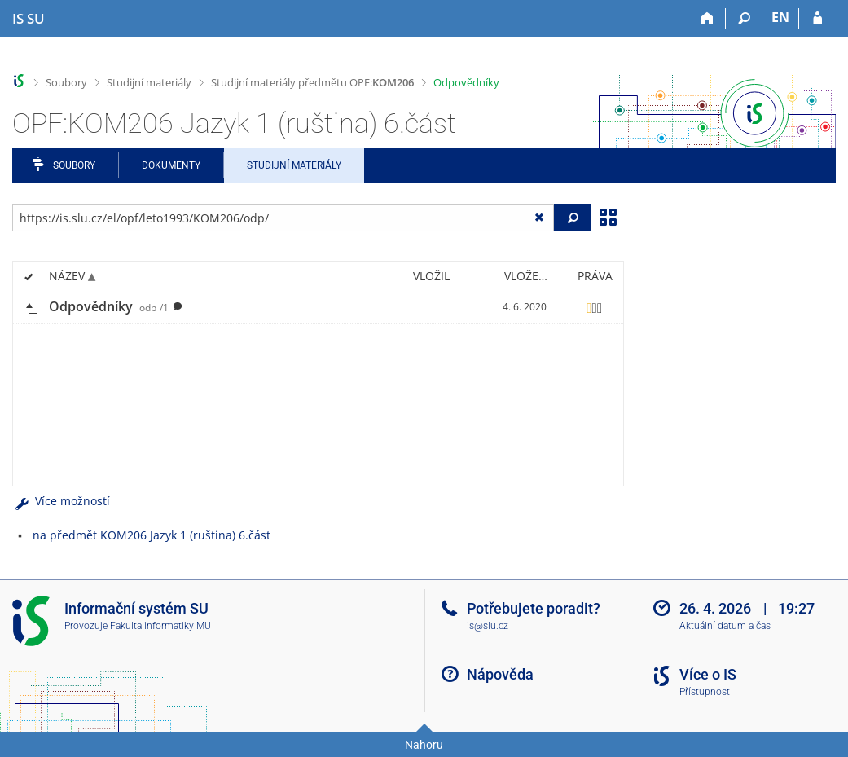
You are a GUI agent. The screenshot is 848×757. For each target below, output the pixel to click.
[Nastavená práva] (594, 307)
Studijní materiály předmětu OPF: (312, 82)
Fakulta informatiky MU (160, 626)
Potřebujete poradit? (533, 608)
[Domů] (707, 18)
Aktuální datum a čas (725, 626)
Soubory (66, 82)
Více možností (61, 500)
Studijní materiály (149, 82)
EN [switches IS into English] (780, 17)
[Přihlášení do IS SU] (817, 18)
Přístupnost (704, 692)
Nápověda (500, 674)
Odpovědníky (466, 82)
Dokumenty (171, 165)
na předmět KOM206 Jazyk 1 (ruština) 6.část (151, 535)
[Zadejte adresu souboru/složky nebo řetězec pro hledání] (283, 217)
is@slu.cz (487, 626)
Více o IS (707, 674)
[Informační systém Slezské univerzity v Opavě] (28, 18)
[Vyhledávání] (744, 18)
